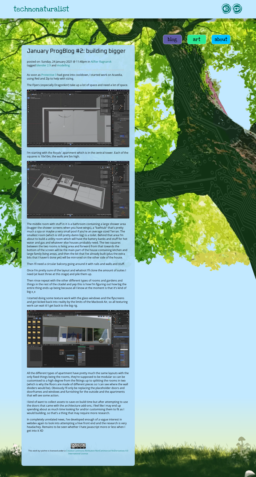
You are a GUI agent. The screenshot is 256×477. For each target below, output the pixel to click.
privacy (142, 473)
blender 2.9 (43, 65)
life (195, 79)
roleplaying (207, 86)
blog (172, 39)
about (221, 39)
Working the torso (185, 140)
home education (212, 79)
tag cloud (180, 111)
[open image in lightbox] (78, 146)
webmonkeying (186, 86)
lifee (213, 92)
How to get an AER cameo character (197, 104)
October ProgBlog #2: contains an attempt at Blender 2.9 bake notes (195, 154)
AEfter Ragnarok (101, 61)
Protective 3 (49, 75)
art (196, 39)
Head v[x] (180, 163)
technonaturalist (41, 9)
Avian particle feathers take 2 (192, 146)
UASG (171, 92)
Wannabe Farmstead (193, 92)
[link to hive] (226, 9)
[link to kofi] (237, 9)
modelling (63, 65)
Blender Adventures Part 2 (191, 169)
